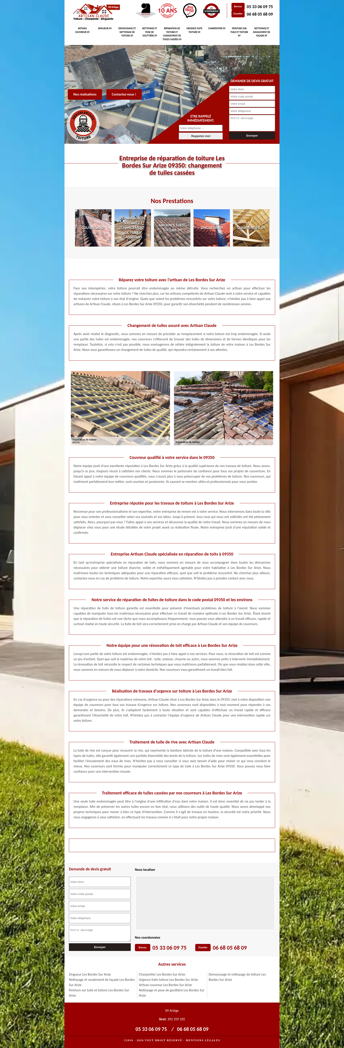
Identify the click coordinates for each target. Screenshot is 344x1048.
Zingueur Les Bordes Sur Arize (90, 974)
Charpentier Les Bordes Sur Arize (162, 974)
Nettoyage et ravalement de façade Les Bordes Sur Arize (102, 982)
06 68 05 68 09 (260, 14)
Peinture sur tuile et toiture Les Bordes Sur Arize (99, 992)
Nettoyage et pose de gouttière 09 (149, 32)
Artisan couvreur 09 (82, 30)
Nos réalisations (85, 94)
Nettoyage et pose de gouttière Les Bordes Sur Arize (171, 992)
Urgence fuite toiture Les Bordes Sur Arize (168, 980)
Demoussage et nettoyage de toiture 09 (127, 32)
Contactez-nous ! (124, 94)
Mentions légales (203, 1040)
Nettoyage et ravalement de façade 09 (261, 32)
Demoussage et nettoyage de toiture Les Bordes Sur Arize (237, 977)
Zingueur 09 (104, 28)
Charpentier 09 (216, 28)
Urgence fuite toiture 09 (194, 30)
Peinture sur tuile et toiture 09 (239, 32)
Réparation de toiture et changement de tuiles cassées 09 (172, 34)
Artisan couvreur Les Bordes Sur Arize (165, 985)
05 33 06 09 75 (260, 6)
